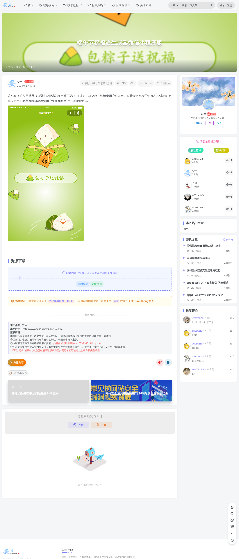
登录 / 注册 (226, 5)
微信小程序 (22, 67)
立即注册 (97, 284)
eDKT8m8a (198, 369)
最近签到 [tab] (195, 150)
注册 (101, 424)
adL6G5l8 (197, 330)
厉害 (194, 335)
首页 (9, 67)
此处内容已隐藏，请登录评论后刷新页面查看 (90, 273)
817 (198, 123)
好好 (194, 374)
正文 (32, 67)
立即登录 (83, 284)
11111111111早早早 (203, 322)
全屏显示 (163, 83)
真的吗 (195, 348)
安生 (19, 82)
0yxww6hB (198, 317)
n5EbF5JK (197, 356)
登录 (78, 424)
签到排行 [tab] (221, 150)
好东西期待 (198, 360)
